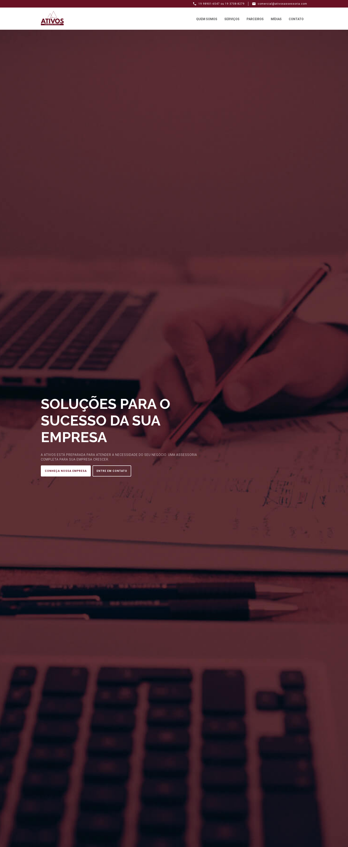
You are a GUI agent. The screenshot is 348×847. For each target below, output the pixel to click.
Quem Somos (206, 19)
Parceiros (255, 19)
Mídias (276, 19)
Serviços (231, 19)
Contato (296, 19)
